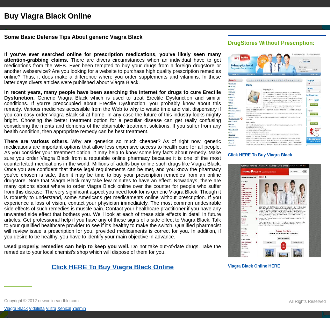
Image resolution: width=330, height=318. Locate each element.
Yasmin (79, 308)
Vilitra (51, 308)
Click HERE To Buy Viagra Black (260, 155)
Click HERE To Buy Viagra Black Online (112, 267)
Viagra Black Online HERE (254, 266)
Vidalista (37, 308)
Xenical (64, 308)
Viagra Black (16, 308)
